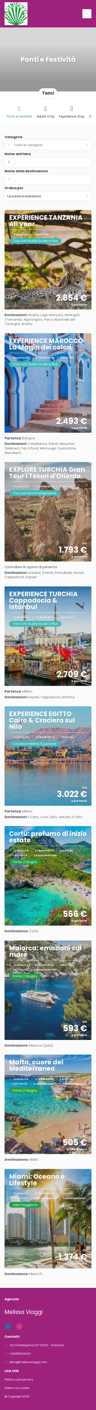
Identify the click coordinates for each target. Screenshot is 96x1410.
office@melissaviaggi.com (28, 1362)
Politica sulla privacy (19, 1379)
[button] (48, 196)
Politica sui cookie (17, 1388)
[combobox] (48, 179)
